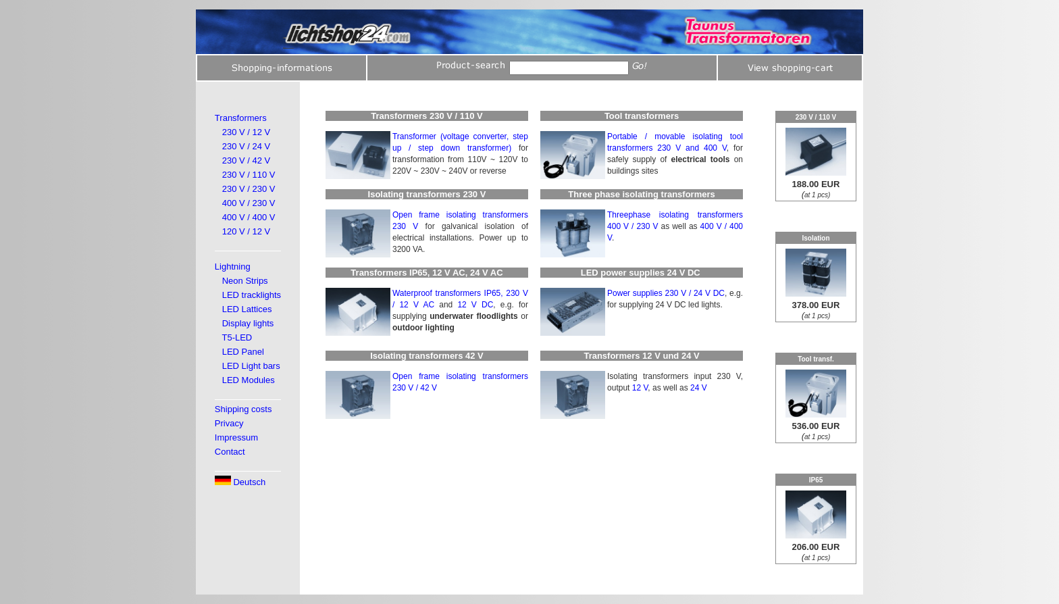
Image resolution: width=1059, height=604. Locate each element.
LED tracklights (251, 295)
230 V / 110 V (249, 175)
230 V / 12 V (246, 132)
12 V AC (416, 304)
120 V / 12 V (246, 231)
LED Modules (248, 380)
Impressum (236, 437)
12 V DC (475, 304)
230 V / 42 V (246, 160)
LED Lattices (247, 309)
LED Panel (243, 352)
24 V (698, 388)
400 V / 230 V (249, 203)
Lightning (233, 266)
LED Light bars (251, 366)
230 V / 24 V (246, 146)
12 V (640, 388)
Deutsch (240, 482)
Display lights (248, 323)
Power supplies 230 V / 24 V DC (666, 293)
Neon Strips (245, 281)
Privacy (229, 423)
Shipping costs (243, 409)
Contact (230, 452)
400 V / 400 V (249, 217)
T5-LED (237, 337)
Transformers (241, 118)
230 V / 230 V (249, 189)
